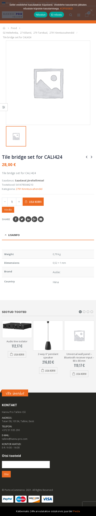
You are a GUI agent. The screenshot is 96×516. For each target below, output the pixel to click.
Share (6, 219)
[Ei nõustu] (91, 10)
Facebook (16, 219)
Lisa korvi (35, 202)
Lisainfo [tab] (14, 235)
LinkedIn (28, 219)
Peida (76, 511)
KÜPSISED (66, 8)
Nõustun (40, 14)
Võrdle (8, 209)
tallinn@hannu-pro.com (14, 438)
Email (41, 219)
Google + (34, 219)
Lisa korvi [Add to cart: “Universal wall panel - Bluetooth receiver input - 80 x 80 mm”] (81, 374)
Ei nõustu (56, 14)
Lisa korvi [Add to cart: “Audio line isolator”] (19, 354)
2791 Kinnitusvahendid (29, 189)
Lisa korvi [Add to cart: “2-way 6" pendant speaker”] (50, 370)
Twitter (22, 219)
